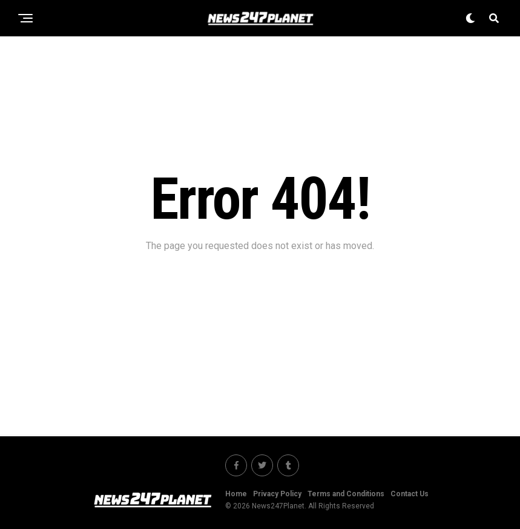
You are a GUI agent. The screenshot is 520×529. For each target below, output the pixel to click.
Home (236, 494)
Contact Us (409, 494)
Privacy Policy (277, 494)
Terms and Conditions (346, 494)
